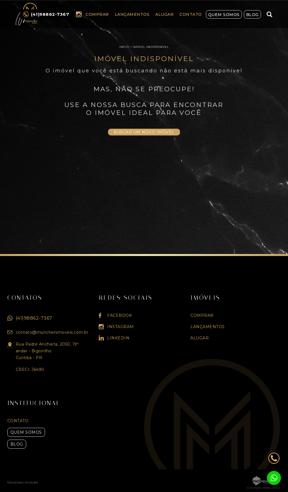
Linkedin (118, 337)
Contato (190, 14)
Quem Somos (224, 14)
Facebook (119, 315)
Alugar (164, 14)
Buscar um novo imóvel (144, 132)
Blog (252, 14)
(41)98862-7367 (34, 318)
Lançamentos (132, 14)
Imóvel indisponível (151, 47)
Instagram (79, 14)
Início (124, 47)
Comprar (97, 14)
